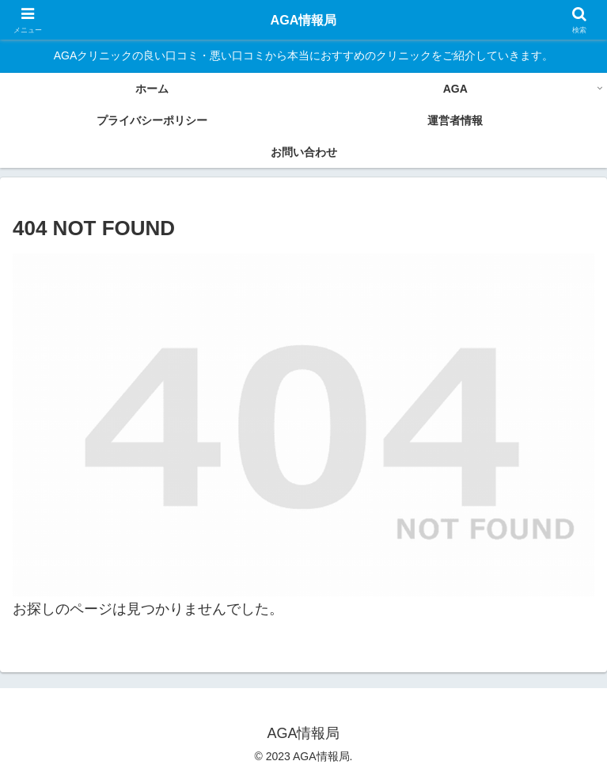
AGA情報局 (304, 20)
